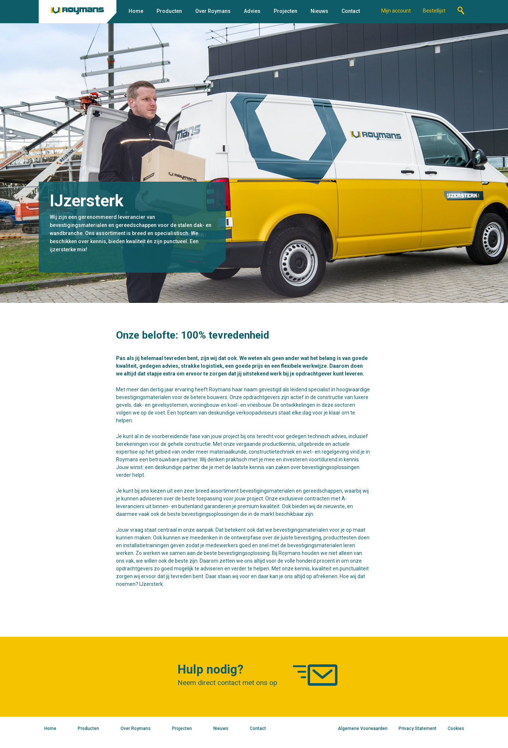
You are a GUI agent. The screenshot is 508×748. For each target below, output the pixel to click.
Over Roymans (213, 11)
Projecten (285, 11)
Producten (169, 11)
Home (136, 11)
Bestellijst (434, 10)
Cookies (456, 728)
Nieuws (319, 11)
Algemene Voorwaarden (363, 728)
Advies (252, 11)
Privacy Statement (418, 728)
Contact (350, 11)
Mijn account (396, 10)
